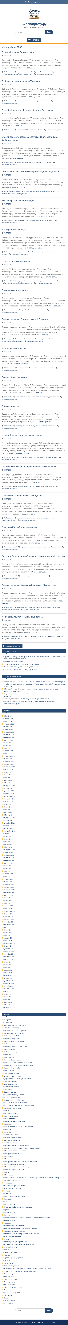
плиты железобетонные (39, 397)
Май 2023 (7, 810)
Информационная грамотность (16, 1103)
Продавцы (32, 130)
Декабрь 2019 (9, 917)
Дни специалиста (10, 1084)
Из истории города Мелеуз (13, 310)
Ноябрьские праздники (46, 636)
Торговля (7, 1255)
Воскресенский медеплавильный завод (18, 1065)
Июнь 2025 (8, 745)
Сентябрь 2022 (9, 831)
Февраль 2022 (9, 850)
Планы (6, 1202)
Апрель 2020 (9, 906)
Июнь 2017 (8, 997)
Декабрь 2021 (9, 852)
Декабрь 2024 (9, 761)
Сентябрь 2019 (9, 925)
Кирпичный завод (10, 547)
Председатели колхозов (10, 610)
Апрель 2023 (9, 812)
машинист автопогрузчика (40, 547)
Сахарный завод (10, 1220)
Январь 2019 (8, 946)
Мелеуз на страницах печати (15, 1151)
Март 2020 (8, 909)
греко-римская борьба (25, 72)
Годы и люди (8, 72)
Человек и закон (10, 1276)
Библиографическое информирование (18, 1044)
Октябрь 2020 (9, 890)
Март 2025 (8, 753)
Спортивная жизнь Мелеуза (14, 1231)
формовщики (53, 397)
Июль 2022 (8, 836)
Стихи (6, 1239)
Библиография (9, 1049)
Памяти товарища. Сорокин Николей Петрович (25, 319)
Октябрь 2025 (9, 735)
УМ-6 (14, 520)
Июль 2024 (8, 772)
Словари (23, 252)
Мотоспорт (8, 1175)
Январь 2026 (8, 727)
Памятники (8, 1194)
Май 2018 (7, 967)
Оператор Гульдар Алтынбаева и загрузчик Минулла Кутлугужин (33, 556)
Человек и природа (11, 1279)
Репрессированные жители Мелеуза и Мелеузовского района (27, 1218)
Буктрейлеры (9, 1057)
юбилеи (39, 130)
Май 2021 (7, 871)
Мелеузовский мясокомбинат (15, 1164)
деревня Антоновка (41, 72)
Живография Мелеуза (12, 1087)
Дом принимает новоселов (15, 290)
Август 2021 (8, 863)
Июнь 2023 (8, 807)
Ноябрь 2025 (9, 732)
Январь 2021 (8, 882)
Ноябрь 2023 (9, 794)
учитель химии (47, 220)
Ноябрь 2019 (9, 919)
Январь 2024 (8, 788)
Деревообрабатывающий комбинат (17, 1079)
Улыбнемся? (8, 1263)
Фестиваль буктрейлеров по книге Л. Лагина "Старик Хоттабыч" (28, 1268)
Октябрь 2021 (9, 858)
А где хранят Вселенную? (14, 229)
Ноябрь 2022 (9, 826)
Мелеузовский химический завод (16, 1167)
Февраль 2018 (9, 975)
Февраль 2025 (9, 756)
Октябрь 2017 (9, 986)
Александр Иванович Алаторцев (18, 200)
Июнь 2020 (8, 900)
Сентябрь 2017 (9, 989)
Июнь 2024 (8, 775)
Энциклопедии (9, 1301)
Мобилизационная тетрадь (14, 1170)
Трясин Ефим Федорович (13, 1258)
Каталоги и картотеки (12, 1108)
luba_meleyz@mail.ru (35, 2)
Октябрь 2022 (9, 828)
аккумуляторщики (23, 518)
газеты (26, 191)
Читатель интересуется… (13, 1287)
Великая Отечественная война (15, 1060)
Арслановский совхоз (32, 607)
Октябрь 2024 (9, 767)
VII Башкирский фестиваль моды (24, 281)
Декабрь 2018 (9, 949)
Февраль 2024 (9, 785)
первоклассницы (23, 101)
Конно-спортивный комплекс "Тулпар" (18, 1127)
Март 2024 (8, 783)
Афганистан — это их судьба (15, 1030)
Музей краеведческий (12, 1180)
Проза (6, 1210)
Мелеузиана (8, 1156)
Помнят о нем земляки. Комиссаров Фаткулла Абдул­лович (30, 171)
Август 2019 (8, 927)
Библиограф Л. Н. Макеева (14, 1036)
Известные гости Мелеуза (14, 1100)
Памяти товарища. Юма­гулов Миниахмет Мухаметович (29, 585)
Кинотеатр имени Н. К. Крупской (47, 339)
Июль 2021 (8, 866)
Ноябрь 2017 (9, 983)
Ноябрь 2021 (9, 855)
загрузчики (24, 576)
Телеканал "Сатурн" (11, 1252)
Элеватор (7, 486)
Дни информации (10, 1081)
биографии (19, 486)
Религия (7, 1215)
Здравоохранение (10, 1092)
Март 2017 (8, 1005)
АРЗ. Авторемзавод (11, 1028)
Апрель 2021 (9, 874)
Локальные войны (11, 1143)
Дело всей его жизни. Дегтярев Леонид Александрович (29, 466)
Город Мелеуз (32, 636)
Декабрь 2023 (9, 791)
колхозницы (47, 162)
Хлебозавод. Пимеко (12, 1274)
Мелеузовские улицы (12, 1159)
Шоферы (51, 368)
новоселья (36, 310)
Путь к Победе (9, 1212)
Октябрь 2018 (9, 954)
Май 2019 (7, 935)
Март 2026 (8, 721)
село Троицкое (35, 101)
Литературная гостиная (13, 1137)
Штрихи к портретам (12, 1293)
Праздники (59, 636)
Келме (6, 281)
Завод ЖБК (8, 397)
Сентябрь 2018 (9, 957)
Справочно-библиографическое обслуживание (21, 1234)
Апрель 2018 (9, 970)
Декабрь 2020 (9, 884)
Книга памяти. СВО (11, 1116)
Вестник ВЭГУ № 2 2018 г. (13, 661)
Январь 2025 (8, 759)
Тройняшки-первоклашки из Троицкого (21, 81)
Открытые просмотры (12, 1188)
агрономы (20, 607)
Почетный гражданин (33, 220)
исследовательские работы (12, 74)
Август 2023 (8, 802)
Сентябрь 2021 (9, 860)
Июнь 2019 (8, 933)
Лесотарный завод (11, 1135)
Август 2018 (8, 959)
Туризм (7, 1260)
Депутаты (19, 339)
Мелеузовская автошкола (14, 348)
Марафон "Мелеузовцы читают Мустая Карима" (22, 1148)
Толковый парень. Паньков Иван (18, 52)
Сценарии (7, 1250)
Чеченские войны (10, 1284)
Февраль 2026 (9, 724)
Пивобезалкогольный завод (14, 1196)
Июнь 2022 (8, 839)
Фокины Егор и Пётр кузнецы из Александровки (21, 664)
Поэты (4, 194)
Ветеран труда (23, 162)
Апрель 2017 (9, 1002)
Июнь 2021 (8, 868)
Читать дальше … (27, 68)
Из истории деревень (12, 1097)
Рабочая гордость (10, 406)
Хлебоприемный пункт (32, 486)
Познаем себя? (9, 1204)
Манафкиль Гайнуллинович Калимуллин (22, 495)
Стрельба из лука (10, 1247)
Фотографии (55, 547)
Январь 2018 (8, 978)
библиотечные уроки (38, 252)
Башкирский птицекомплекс (14, 1033)
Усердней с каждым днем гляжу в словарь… (23, 435)
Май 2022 (7, 842)
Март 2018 (8, 973)
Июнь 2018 (8, 965)
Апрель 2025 (9, 751)
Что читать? (8, 1290)
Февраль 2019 (9, 943)
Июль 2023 (8, 804)
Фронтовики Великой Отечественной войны (20, 1271)
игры (35, 457)
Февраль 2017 (9, 1007)
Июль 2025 (8, 743)
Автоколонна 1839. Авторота (15, 1025)
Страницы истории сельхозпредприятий (19, 1244)
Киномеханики (29, 339)
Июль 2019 (8, 930)
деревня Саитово (35, 162)
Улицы (43, 310)
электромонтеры (47, 486)
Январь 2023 (8, 820)
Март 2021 (8, 876)
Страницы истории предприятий (16, 1242)
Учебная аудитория (11, 1266)
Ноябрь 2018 (9, 951)
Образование (9, 220)
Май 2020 (7, 903)
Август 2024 (8, 769)
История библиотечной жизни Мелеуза (19, 1105)
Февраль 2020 (9, 911)
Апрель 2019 (9, 938)
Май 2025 (7, 748)
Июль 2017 (8, 994)
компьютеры (27, 74)
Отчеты (7, 1191)
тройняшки (45, 101)
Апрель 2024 (9, 780)
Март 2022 (8, 847)
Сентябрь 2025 (9, 737)
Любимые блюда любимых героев (16, 1145)
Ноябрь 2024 (9, 764)
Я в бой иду (8, 1303)
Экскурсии (8, 1295)
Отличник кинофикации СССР (12, 341)
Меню (33, 39)
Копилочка (8, 1129)
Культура (7, 339)
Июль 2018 (8, 962)
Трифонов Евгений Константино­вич (19, 527)
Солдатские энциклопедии (14, 1226)
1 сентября (8, 1022)
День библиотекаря (11, 1073)
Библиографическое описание (15, 1046)
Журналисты (34, 191)
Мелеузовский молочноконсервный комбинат (21, 1161)
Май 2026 (7, 716)
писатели (56, 191)
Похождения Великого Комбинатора (18, 1207)
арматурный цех (22, 426)
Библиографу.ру (34, 24)
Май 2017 (7, 999)
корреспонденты (46, 191)
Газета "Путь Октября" (13, 1068)
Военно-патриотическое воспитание (18, 1063)
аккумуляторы (36, 518)
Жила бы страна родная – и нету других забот (21, 667)
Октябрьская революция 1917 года (17, 1186)
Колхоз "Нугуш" (46, 607)
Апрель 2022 (9, 844)
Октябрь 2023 (9, 796)
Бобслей (7, 1055)
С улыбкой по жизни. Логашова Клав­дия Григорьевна (28, 110)
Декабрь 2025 (9, 729)
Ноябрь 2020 (9, 887)
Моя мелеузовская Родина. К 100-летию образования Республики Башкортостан (34, 1178)
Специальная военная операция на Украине (20, 1228)
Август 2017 (8, 991)
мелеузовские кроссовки (45, 281)
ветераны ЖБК (22, 130)
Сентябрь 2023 (9, 799)
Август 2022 (8, 834)
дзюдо (51, 72)
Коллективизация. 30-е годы (14, 1121)
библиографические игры (23, 457)
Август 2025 (8, 740)
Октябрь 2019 (9, 922)
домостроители (35, 426)
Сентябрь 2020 (9, 892)
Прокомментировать (45, 74)
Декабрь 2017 (9, 981)
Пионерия (8, 1199)
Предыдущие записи (12, 646)
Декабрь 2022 (9, 823)
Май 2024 (7, 777)
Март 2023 (8, 815)
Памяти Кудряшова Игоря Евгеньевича (34, 699)
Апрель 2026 (9, 719)
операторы (43, 576)
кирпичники (25, 547)
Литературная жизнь (12, 191)
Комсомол (8, 1124)
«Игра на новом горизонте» (16, 261)
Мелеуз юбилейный (11, 1153)
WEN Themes (51, 1322)
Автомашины (23, 368)
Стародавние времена (12, 1236)
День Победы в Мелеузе (13, 1076)
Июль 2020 (8, 898)
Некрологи (56, 607)
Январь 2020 (8, 914)
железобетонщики (23, 397)
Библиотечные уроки (11, 252)
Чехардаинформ (10, 1282)
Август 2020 (8, 895)
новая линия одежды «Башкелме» (20, 283)
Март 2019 (8, 941)
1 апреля (7, 1020)
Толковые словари (50, 457)
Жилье (29, 310)
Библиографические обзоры (14, 1041)
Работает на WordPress (20, 1322)
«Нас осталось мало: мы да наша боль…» (23, 616)
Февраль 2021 (9, 879)
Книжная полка (10, 1119)
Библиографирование (12, 1038)
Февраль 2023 (9, 818)
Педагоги (21, 220)
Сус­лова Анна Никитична (14, 377)
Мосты (6, 1172)
